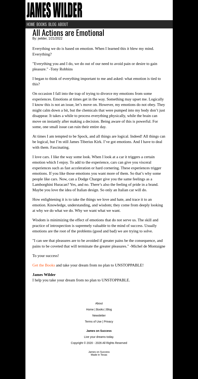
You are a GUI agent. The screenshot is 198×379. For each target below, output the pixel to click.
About (99, 303)
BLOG (52, 24)
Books (100, 309)
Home (90, 309)
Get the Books (43, 265)
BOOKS (42, 24)
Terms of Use (93, 321)
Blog (109, 309)
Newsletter (99, 315)
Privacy (108, 321)
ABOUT (63, 24)
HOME (31, 24)
